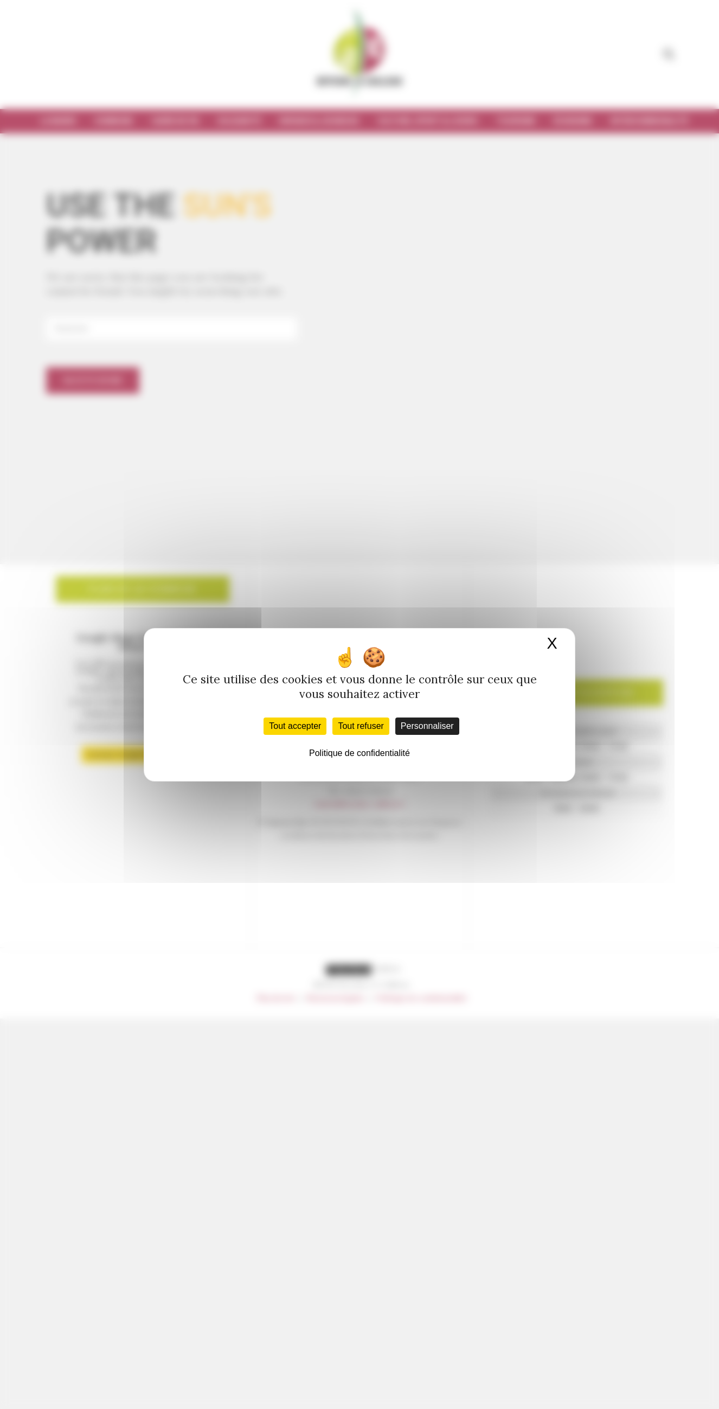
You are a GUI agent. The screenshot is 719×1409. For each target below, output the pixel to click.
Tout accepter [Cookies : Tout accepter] (295, 726)
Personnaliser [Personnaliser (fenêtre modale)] (427, 726)
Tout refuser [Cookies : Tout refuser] (360, 726)
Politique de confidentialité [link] (359, 753)
